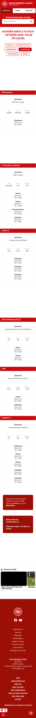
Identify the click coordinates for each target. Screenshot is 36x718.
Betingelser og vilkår (18, 650)
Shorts (18, 110)
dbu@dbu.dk (19, 668)
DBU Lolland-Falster (18, 693)
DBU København (18, 690)
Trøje (8, 110)
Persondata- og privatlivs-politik (18, 705)
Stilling (9, 45)
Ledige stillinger (18, 641)
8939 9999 (10, 506)
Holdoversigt (25, 49)
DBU (18, 678)
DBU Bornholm (18, 681)
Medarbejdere (18, 638)
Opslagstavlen (13, 54)
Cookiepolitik (18, 647)
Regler (25, 54)
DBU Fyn (18, 684)
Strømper (27, 110)
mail (15, 503)
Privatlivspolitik (18, 644)
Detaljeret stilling (22, 45)
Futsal (18, 699)
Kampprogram (11, 49)
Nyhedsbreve (18, 629)
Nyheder (18, 632)
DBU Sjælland (18, 696)
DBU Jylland (18, 687)
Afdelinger (18, 635)
